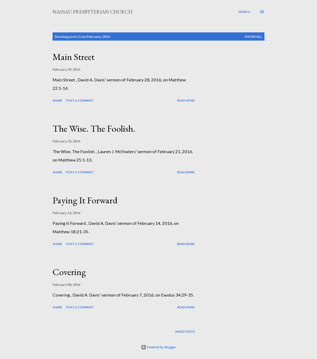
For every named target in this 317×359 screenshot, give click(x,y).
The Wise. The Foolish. (94, 128)
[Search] (244, 11)
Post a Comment (80, 100)
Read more (186, 100)
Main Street (73, 57)
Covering (69, 272)
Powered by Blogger (158, 347)
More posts (185, 331)
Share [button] (57, 100)
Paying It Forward (85, 200)
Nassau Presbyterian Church (92, 11)
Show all (253, 36)
